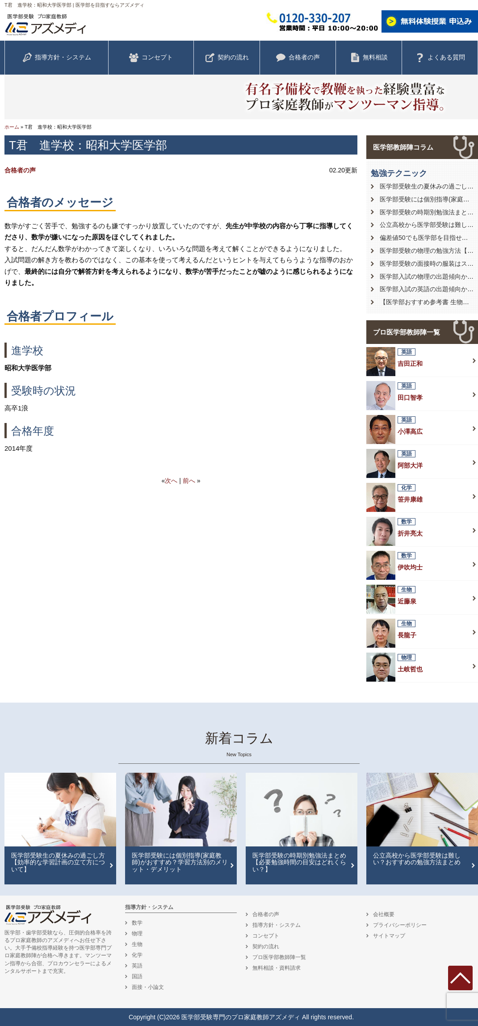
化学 (137, 955)
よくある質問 (440, 58)
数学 (137, 923)
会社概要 (383, 914)
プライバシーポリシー (400, 925)
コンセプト (151, 58)
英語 (137, 966)
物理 (137, 933)
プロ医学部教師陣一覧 (406, 332)
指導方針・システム (56, 58)
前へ (189, 480)
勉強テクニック (399, 173)
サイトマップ (389, 936)
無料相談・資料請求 (276, 968)
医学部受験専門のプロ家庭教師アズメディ (240, 1017)
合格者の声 (298, 58)
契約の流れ (227, 58)
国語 (137, 976)
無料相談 (369, 58)
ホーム (11, 127)
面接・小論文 (148, 987)
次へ (171, 480)
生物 (137, 944)
